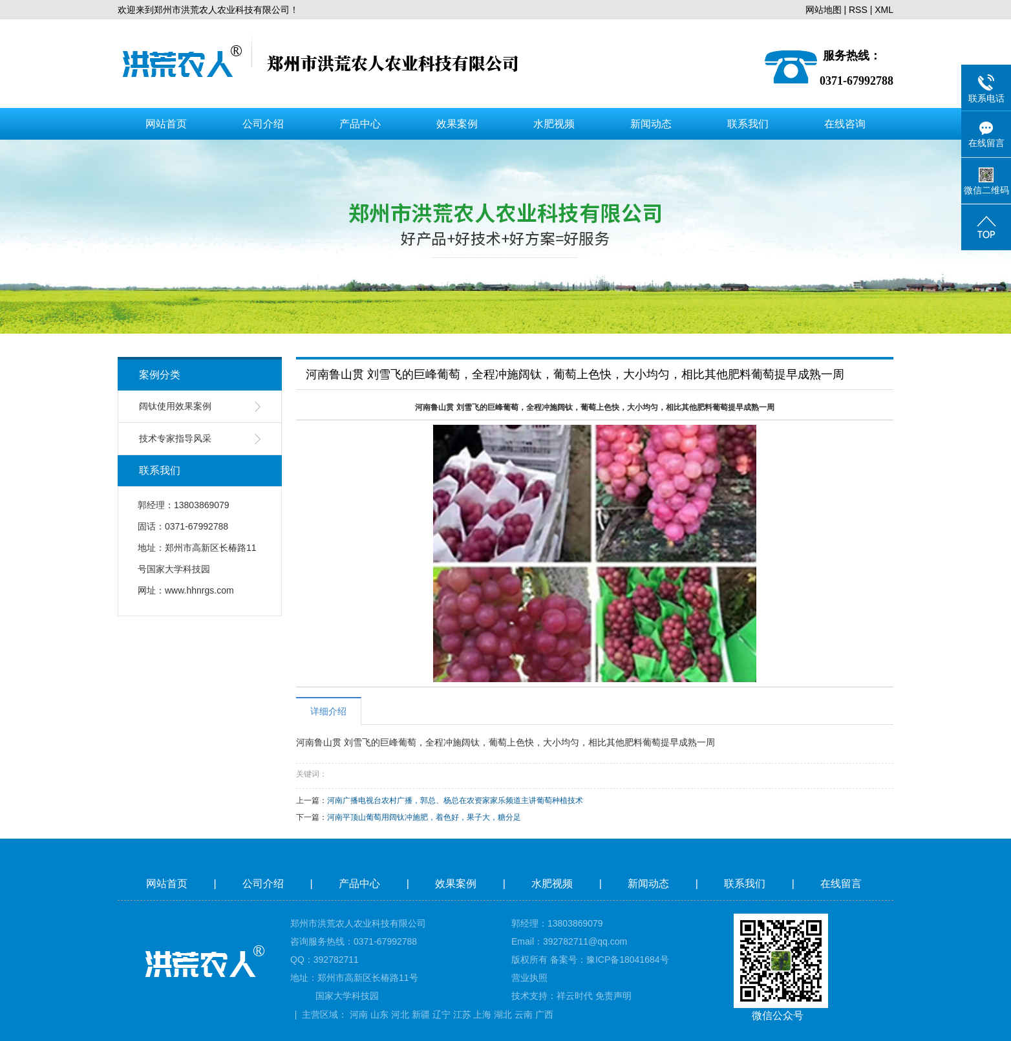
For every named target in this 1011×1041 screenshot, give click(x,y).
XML (884, 10)
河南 (359, 1014)
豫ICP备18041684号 (627, 959)
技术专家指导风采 (175, 439)
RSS (858, 10)
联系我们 (748, 123)
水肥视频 (554, 123)
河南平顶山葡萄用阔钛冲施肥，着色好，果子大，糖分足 (424, 817)
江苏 (462, 1014)
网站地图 (823, 10)
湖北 (503, 1014)
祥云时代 (575, 996)
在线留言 (842, 883)
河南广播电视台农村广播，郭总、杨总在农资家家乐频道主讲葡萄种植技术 (455, 800)
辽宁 (441, 1014)
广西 (544, 1014)
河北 (400, 1014)
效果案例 (457, 123)
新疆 (421, 1014)
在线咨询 (845, 123)
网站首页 (166, 123)
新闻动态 (651, 123)
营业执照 (529, 977)
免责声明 (613, 996)
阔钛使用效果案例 (175, 406)
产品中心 (360, 123)
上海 (482, 1014)
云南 (524, 1014)
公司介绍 (263, 123)
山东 (379, 1014)
